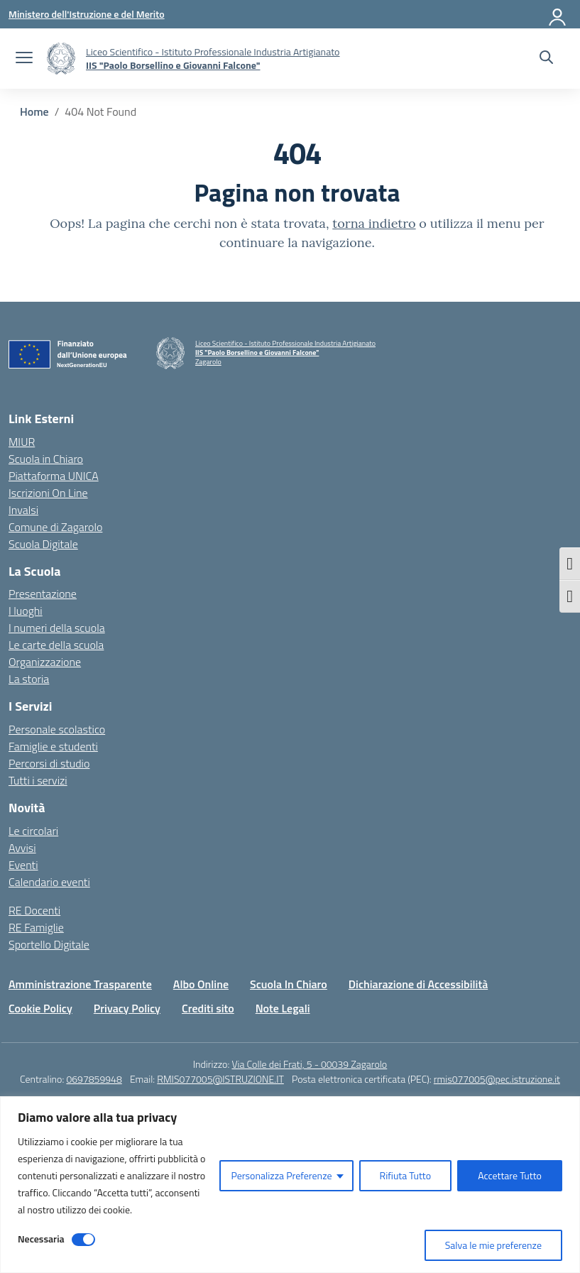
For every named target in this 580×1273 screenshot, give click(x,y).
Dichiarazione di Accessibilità (418, 984)
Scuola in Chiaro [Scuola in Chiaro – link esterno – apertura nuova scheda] (46, 458)
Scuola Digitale (43, 543)
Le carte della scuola (56, 644)
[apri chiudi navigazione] (24, 58)
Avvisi (22, 847)
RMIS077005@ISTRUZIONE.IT (220, 1078)
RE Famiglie (36, 927)
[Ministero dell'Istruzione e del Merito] (87, 13)
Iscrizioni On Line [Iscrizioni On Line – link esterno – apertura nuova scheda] (48, 492)
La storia (29, 678)
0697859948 (93, 1078)
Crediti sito (208, 1008)
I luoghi (26, 610)
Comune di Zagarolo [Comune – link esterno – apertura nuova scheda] (55, 526)
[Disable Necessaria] (83, 1239)
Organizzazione (45, 661)
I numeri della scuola (57, 627)
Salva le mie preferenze (493, 1245)
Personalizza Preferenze (281, 1175)
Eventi (23, 864)
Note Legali (283, 1008)
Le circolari (33, 830)
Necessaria (41, 1238)
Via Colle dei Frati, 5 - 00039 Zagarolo (309, 1063)
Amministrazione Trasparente (80, 984)
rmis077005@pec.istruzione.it (497, 1078)
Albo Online (201, 984)
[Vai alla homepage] (61, 59)
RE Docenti (34, 910)
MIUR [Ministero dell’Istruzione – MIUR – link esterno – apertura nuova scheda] (22, 441)
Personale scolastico (57, 729)
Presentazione (43, 593)
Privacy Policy (127, 1008)
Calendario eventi (49, 881)
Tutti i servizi (38, 780)
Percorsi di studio (49, 763)
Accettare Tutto (510, 1175)
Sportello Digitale (49, 944)
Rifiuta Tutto (406, 1175)
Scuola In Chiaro (288, 984)
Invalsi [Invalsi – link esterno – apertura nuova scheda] (23, 509)
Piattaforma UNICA (54, 475)
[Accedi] (558, 14)
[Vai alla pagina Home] (34, 111)
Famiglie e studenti (53, 746)
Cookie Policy (40, 1008)
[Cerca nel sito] (546, 59)
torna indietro (373, 223)
